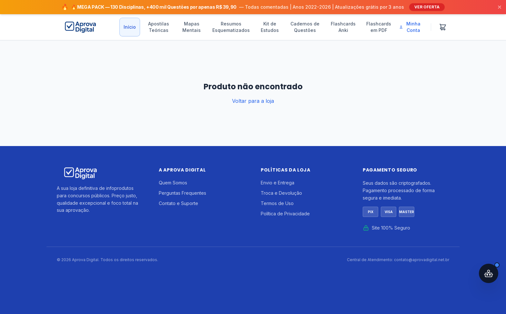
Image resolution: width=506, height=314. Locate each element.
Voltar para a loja (253, 101)
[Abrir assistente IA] (488, 273)
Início (130, 27)
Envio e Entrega (277, 182)
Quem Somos (173, 182)
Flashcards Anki (343, 27)
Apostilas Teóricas (158, 27)
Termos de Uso (277, 203)
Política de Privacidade (285, 213)
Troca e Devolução (281, 193)
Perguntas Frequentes (182, 193)
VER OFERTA (427, 7)
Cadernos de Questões (304, 27)
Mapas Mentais (191, 27)
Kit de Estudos (270, 27)
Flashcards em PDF (378, 27)
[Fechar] (499, 7)
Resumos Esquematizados (231, 27)
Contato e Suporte (178, 203)
